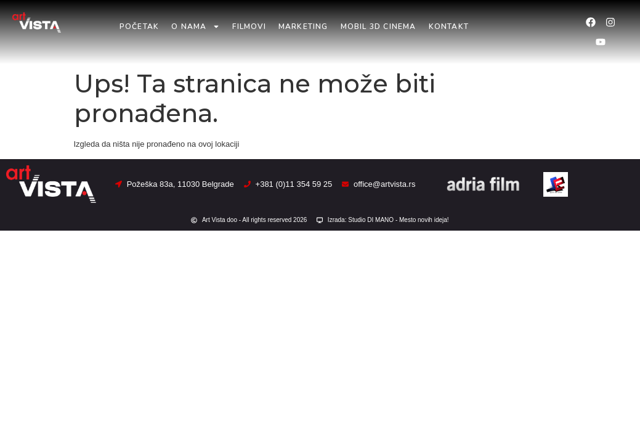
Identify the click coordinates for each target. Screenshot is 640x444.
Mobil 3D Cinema (378, 26)
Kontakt (449, 26)
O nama (195, 26)
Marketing (303, 26)
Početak (139, 26)
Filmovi (248, 26)
